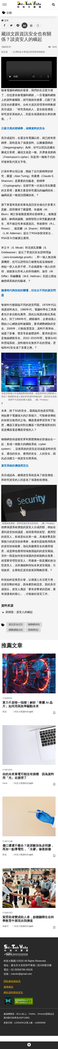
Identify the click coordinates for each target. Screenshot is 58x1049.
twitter (11, 25)
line (17, 25)
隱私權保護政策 (12, 981)
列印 (31, 25)
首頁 (4, 20)
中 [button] (24, 25)
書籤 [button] (38, 25)
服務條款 (8, 987)
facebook (5, 25)
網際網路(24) (16, 630)
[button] (53, 4)
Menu (4, 4)
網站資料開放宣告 (13, 992)
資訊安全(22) (16, 624)
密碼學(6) (33, 630)
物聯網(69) (34, 624)
